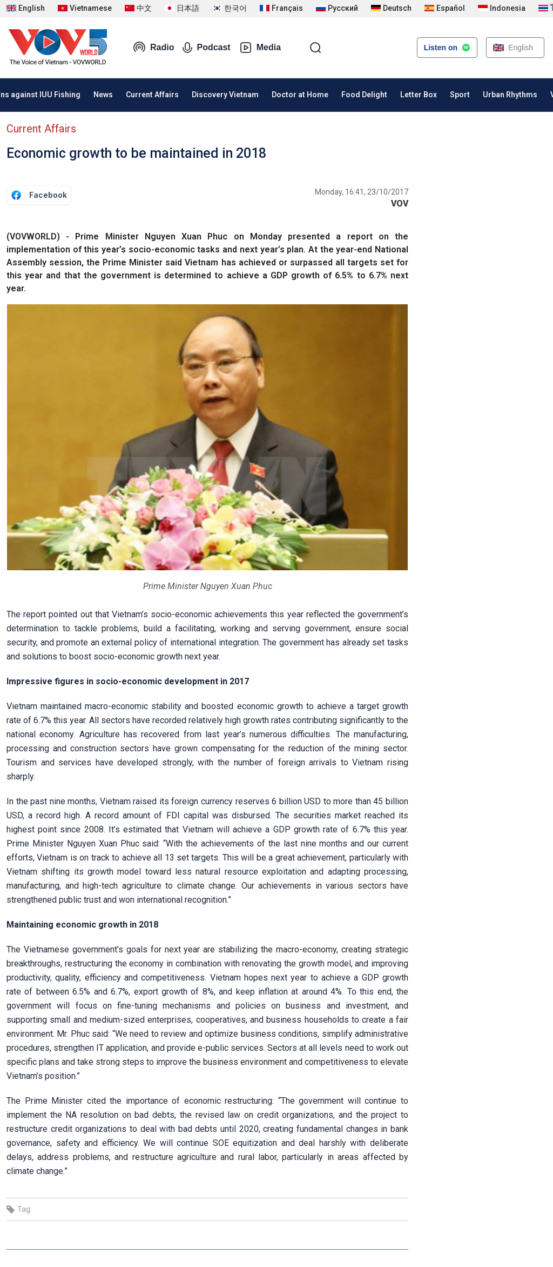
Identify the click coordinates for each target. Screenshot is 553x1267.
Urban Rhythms (510, 94)
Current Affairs (152, 94)
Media (260, 47)
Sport (460, 94)
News (103, 94)
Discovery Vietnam (225, 94)
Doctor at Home (300, 94)
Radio (153, 47)
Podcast (206, 47)
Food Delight (364, 94)
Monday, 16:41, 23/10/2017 (361, 192)
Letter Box (418, 94)
